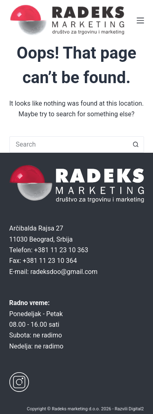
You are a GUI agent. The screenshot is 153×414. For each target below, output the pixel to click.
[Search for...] (68, 144)
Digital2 (136, 409)
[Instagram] (19, 382)
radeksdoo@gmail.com (64, 272)
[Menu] (140, 20)
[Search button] (136, 144)
